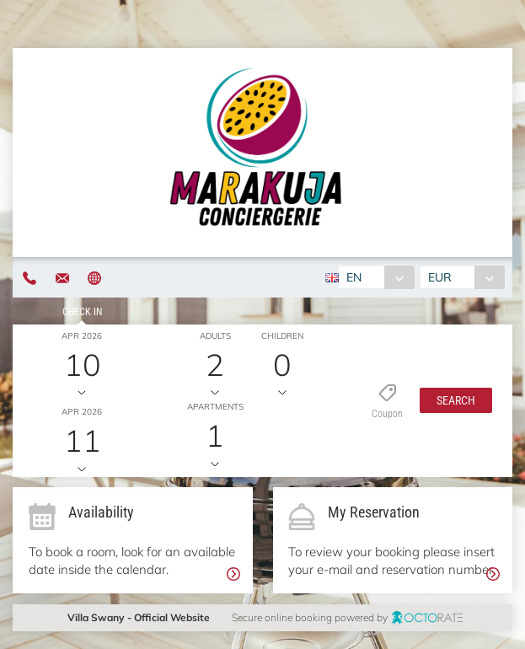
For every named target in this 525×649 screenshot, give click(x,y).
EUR (440, 277)
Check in (82, 312)
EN (354, 277)
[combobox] (376, 277)
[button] (456, 400)
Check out (82, 388)
